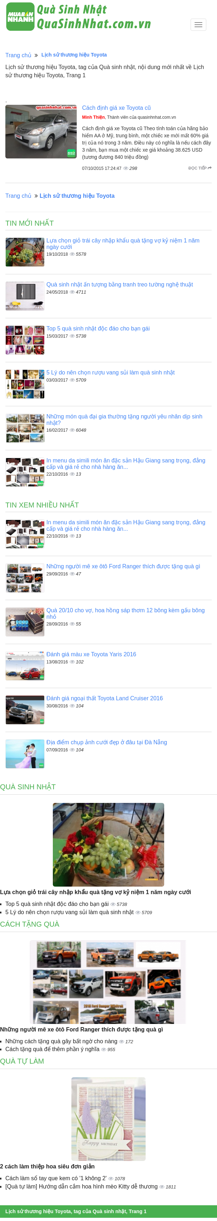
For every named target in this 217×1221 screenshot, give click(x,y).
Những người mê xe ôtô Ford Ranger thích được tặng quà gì (123, 566)
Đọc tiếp (200, 168)
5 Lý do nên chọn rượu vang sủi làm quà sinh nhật (110, 372)
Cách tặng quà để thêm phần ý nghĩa (53, 1049)
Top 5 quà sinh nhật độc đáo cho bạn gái (98, 328)
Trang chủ (18, 55)
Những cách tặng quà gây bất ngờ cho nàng (62, 1041)
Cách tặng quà (29, 924)
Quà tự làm (22, 1061)
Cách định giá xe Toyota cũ (116, 108)
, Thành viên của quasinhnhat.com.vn (129, 117)
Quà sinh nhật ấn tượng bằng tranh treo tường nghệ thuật (119, 284)
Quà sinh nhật (28, 787)
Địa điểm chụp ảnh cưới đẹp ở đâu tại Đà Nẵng (106, 742)
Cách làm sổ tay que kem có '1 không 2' (56, 1178)
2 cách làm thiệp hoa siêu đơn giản (47, 1166)
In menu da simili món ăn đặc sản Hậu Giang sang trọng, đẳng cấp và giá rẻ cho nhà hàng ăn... (125, 463)
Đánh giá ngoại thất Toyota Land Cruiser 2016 (104, 698)
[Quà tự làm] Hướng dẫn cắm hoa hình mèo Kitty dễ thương (82, 1186)
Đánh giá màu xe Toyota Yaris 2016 (91, 654)
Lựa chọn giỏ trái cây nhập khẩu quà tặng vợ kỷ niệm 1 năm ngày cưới (95, 892)
